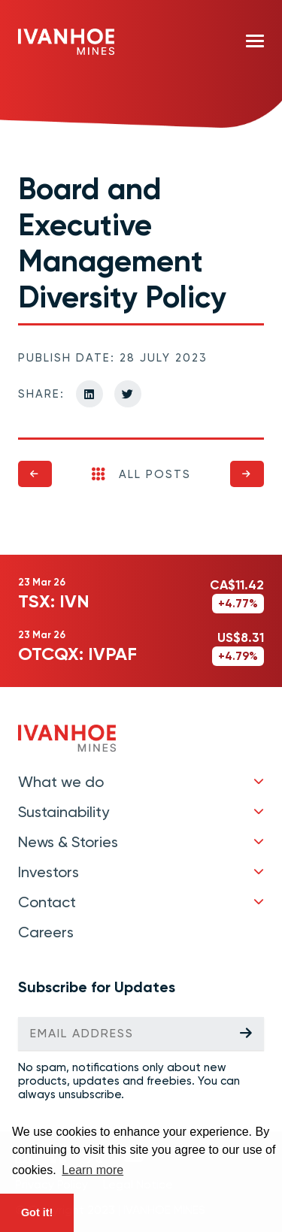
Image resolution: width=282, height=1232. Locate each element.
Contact (47, 902)
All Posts (141, 474)
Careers (46, 932)
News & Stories (68, 842)
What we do (61, 782)
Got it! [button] (37, 1212)
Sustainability (63, 812)
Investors (48, 872)
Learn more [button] (92, 1170)
